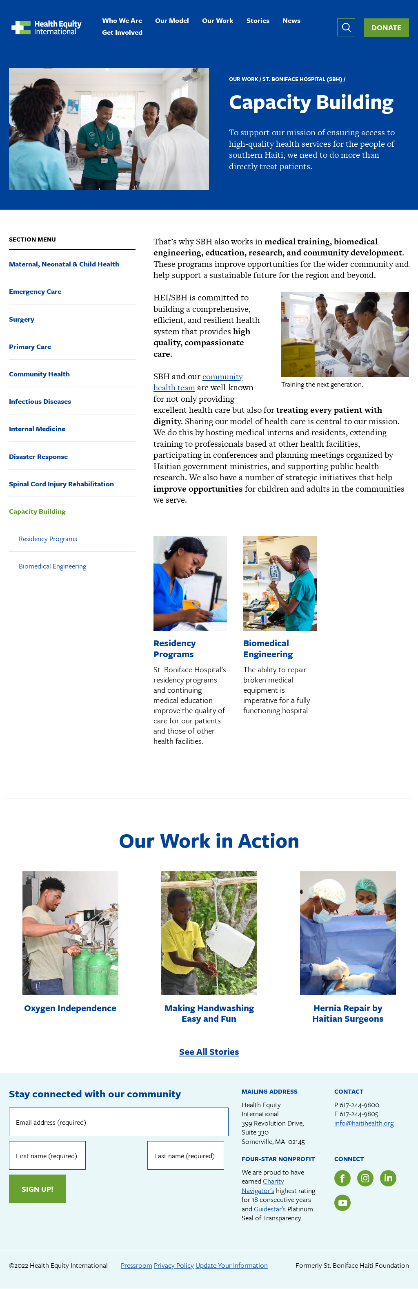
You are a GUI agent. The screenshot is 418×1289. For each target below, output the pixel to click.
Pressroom (136, 1265)
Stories (258, 21)
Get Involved (122, 33)
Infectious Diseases (40, 401)
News (291, 21)
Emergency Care (35, 291)
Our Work (217, 21)
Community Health (39, 374)
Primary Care (30, 346)
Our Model (172, 21)
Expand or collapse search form (346, 27)
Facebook (342, 1178)
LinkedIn (388, 1178)
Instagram (365, 1178)
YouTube (342, 1203)
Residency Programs (48, 538)
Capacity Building (37, 511)
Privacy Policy (174, 1265)
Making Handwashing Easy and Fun (209, 1012)
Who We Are (122, 21)
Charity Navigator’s (263, 1186)
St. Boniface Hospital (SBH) (302, 79)
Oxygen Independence (70, 1012)
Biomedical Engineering (52, 566)
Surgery (21, 319)
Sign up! (200, 1155)
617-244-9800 (359, 1105)
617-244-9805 (359, 1114)
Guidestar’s (270, 1209)
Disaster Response (38, 456)
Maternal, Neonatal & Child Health (64, 264)
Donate (386, 27)
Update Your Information (232, 1265)
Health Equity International (46, 27)
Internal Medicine (37, 428)
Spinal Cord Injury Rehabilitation (61, 484)
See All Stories (209, 1051)
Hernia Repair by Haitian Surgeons (348, 1012)
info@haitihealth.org (364, 1123)
